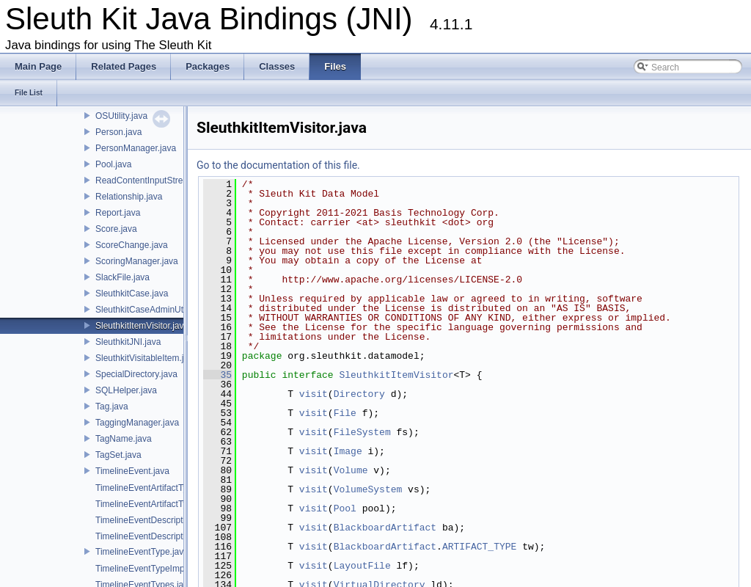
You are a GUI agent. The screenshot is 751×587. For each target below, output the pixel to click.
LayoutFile (362, 565)
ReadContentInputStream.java (154, 180)
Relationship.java (128, 197)
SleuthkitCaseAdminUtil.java (150, 310)
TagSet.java (118, 455)
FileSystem (362, 432)
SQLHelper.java (126, 390)
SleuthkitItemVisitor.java (141, 326)
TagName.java (123, 439)
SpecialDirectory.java (136, 374)
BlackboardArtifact (385, 527)
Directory (359, 394)
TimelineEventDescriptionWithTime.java (172, 536)
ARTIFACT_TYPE (479, 546)
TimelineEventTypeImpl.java (150, 569)
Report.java (117, 213)
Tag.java (111, 406)
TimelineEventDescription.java (154, 520)
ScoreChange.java (131, 245)
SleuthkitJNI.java (128, 342)
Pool (345, 508)
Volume (351, 470)
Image (348, 451)
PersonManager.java (135, 148)
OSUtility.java (121, 116)
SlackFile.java (122, 277)
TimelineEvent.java (132, 471)
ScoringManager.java (136, 261)
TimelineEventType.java (141, 552)
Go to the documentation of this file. (278, 165)
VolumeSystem (368, 489)
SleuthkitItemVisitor (396, 375)
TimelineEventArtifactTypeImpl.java (163, 488)
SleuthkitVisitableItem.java (146, 358)
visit (313, 394)
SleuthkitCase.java (131, 293)
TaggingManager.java (137, 423)
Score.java (116, 229)
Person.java (118, 132)
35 (217, 375)
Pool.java (113, 164)
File (345, 413)
